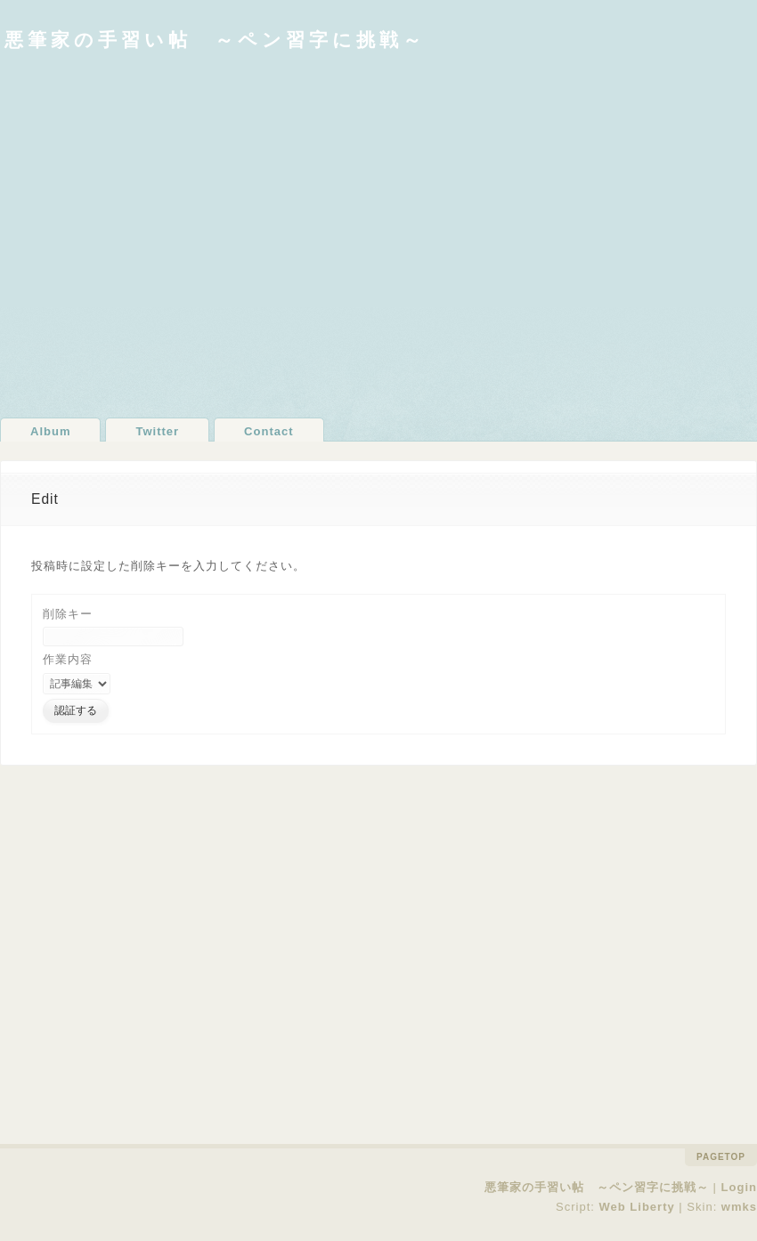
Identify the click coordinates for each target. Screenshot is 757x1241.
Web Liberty (637, 1206)
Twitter (157, 431)
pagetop (720, 1157)
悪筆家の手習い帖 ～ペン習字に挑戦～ (215, 39)
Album (50, 431)
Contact (268, 431)
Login (739, 1187)
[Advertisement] (167, 234)
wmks (739, 1206)
